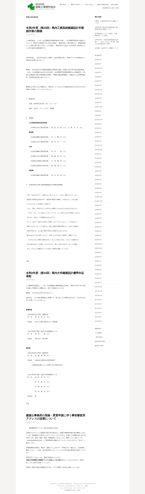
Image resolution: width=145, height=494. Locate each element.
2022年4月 (98, 132)
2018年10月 (98, 248)
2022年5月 (98, 128)
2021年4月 (98, 167)
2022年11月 (98, 119)
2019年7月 (98, 214)
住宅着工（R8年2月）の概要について (106, 48)
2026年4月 (98, 59)
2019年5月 (98, 222)
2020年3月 (98, 188)
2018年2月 (98, 282)
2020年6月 (98, 179)
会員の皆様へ (115, 4)
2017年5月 (98, 317)
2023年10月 (98, 107)
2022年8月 (98, 124)
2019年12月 (98, 197)
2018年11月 (98, 244)
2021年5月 (98, 162)
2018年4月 (98, 274)
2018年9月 (98, 252)
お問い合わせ (89, 4)
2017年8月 (98, 304)
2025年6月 (98, 77)
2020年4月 (98, 184)
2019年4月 (98, 227)
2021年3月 (98, 171)
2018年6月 (98, 265)
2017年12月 (98, 287)
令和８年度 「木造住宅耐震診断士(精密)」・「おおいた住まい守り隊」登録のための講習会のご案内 (107, 41)
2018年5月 (98, 269)
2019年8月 (98, 209)
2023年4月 (98, 115)
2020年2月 (98, 192)
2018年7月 (98, 261)
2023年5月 (98, 111)
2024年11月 (98, 94)
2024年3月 (98, 102)
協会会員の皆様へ (100, 341)
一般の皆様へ (63, 4)
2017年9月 (98, 299)
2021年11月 (98, 145)
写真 (27, 261)
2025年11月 (98, 68)
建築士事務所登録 (103, 4)
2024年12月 (98, 89)
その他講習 (98, 333)
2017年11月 (98, 291)
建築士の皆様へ (76, 4)
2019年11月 (98, 201)
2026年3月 (98, 64)
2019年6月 (98, 218)
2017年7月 (98, 308)
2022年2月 (98, 141)
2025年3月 (98, 85)
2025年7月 (98, 72)
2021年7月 (98, 154)
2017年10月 (98, 295)
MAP (86, 486)
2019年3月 (98, 231)
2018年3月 (98, 278)
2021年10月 (98, 149)
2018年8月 (98, 257)
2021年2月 (98, 175)
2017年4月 (98, 321)
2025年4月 (98, 81)
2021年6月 (98, 158)
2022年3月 (98, 137)
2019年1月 (98, 239)
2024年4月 (98, 98)
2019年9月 (98, 205)
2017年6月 (98, 312)
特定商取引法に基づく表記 (110, 8)
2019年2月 (98, 235)
